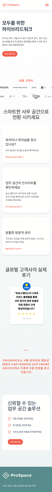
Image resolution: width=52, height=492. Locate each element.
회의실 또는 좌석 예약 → (15, 157)
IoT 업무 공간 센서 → (14, 207)
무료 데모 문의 (9, 54)
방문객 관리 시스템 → (14, 249)
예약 (33, 486)
